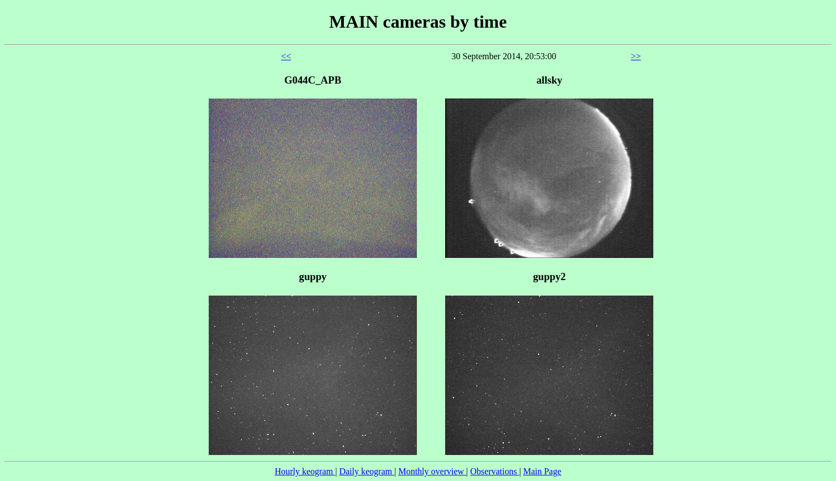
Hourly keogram (305, 471)
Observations (494, 471)
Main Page (542, 471)
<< (286, 56)
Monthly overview (432, 471)
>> (636, 56)
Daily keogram (367, 471)
